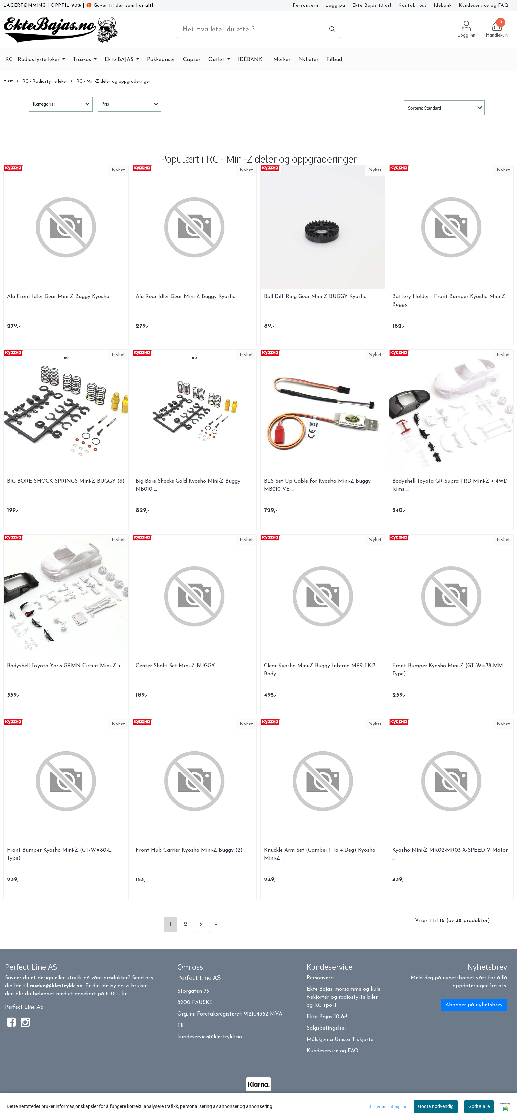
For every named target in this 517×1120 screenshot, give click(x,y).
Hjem (8, 81)
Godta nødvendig (436, 1106)
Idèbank (443, 5)
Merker (281, 59)
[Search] (258, 30)
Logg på (335, 5)
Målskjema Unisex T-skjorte (340, 1039)
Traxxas (83, 59)
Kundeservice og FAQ (484, 5)
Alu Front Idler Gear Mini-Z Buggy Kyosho (58, 296)
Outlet (217, 59)
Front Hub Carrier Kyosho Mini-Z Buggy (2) (189, 850)
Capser (191, 59)
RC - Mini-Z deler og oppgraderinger (110, 81)
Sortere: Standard (424, 108)
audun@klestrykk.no (56, 986)
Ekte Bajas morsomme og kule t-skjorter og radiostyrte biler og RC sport (343, 997)
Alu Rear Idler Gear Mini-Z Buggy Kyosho (186, 296)
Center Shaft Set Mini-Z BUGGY (175, 666)
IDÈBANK (250, 59)
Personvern (305, 5)
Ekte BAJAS (120, 59)
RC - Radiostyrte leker (33, 59)
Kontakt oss (412, 5)
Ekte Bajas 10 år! (371, 5)
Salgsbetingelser (326, 1028)
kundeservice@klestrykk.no (209, 1037)
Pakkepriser (161, 59)
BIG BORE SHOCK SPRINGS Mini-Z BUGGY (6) (66, 481)
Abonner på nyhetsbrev (474, 1005)
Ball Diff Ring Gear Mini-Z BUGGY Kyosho (315, 296)
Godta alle (479, 1106)
